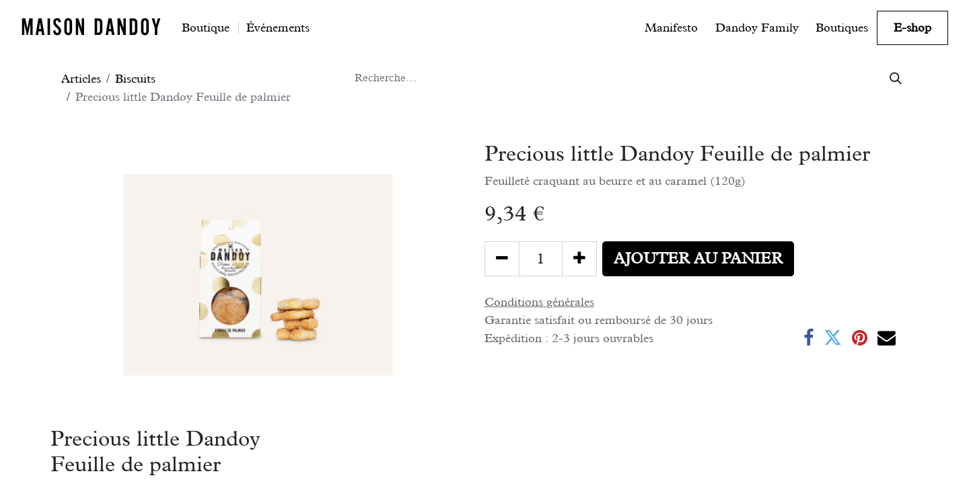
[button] (698, 258)
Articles (81, 78)
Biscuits (135, 78)
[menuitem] (205, 27)
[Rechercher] (896, 78)
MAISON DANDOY (91, 27)
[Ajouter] (579, 258)
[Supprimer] (502, 258)
